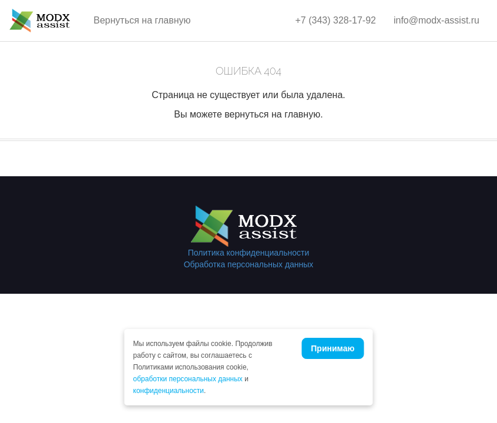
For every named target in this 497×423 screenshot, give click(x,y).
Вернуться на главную (141, 20)
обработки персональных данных (188, 379)
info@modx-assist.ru (436, 20)
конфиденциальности (168, 391)
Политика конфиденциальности (249, 252)
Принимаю (332, 348)
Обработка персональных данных (249, 264)
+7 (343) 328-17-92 (335, 20)
